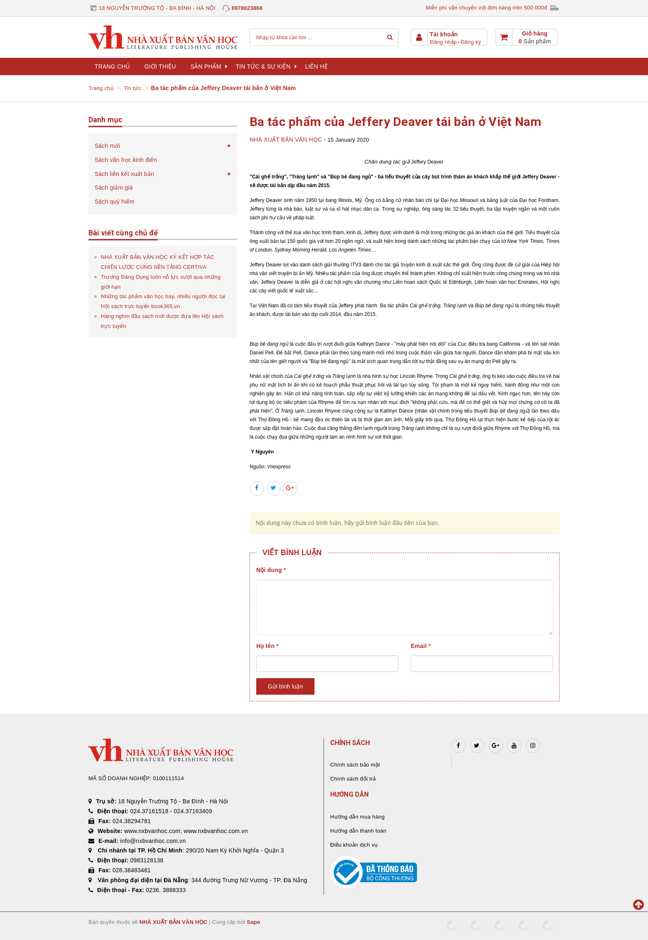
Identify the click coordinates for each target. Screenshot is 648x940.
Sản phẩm (209, 66)
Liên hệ (316, 66)
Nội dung (271, 570)
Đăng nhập (443, 42)
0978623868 (246, 8)
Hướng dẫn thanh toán (358, 831)
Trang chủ (112, 66)
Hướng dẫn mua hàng (357, 817)
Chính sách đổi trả (353, 779)
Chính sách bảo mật (355, 765)
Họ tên (267, 646)
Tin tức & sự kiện (266, 66)
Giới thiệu (160, 66)
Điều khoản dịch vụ (354, 845)
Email (421, 646)
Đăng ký (471, 42)
